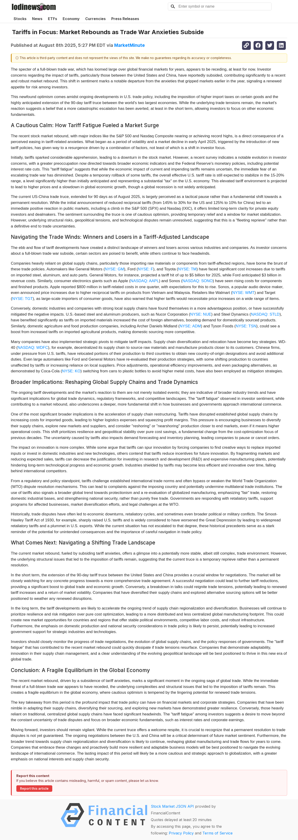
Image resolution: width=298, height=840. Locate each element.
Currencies (95, 18)
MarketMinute (129, 45)
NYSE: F (145, 269)
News (37, 18)
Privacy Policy (181, 833)
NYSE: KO (71, 371)
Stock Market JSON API (172, 806)
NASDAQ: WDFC (33, 347)
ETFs (52, 18)
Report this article (34, 788)
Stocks (20, 18)
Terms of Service (217, 833)
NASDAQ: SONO (197, 281)
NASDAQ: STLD (265, 314)
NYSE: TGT (22, 298)
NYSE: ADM (190, 326)
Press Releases (125, 18)
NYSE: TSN (246, 326)
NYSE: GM (114, 269)
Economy (71, 18)
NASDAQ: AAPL (144, 281)
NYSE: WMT (243, 292)
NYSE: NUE (200, 314)
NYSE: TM (187, 269)
